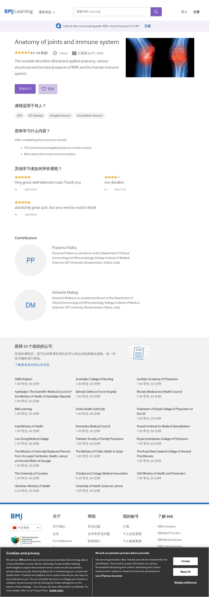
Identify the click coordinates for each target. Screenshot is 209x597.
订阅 (126, 526)
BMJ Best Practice (169, 533)
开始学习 (25, 89)
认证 (56, 534)
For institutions (62, 541)
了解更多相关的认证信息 (32, 365)
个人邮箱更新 (132, 541)
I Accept (185, 561)
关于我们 (59, 526)
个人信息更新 (132, 534)
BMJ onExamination (170, 546)
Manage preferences (185, 582)
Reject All (185, 571)
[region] (104, 572)
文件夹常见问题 (99, 534)
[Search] (112, 11)
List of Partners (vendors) (108, 575)
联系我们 (94, 541)
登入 (184, 12)
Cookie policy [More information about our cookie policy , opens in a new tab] (56, 590)
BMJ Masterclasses (170, 540)
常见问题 (94, 526)
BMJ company (167, 526)
